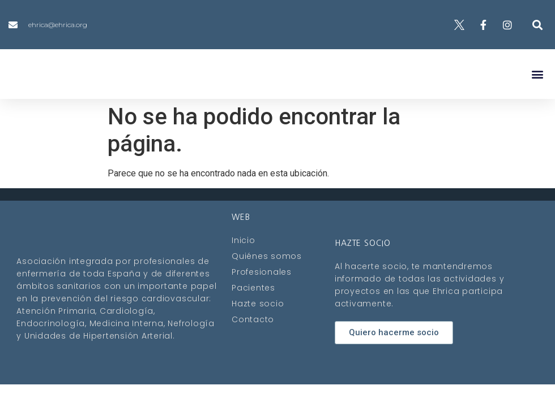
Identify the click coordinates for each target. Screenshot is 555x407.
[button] (537, 24)
